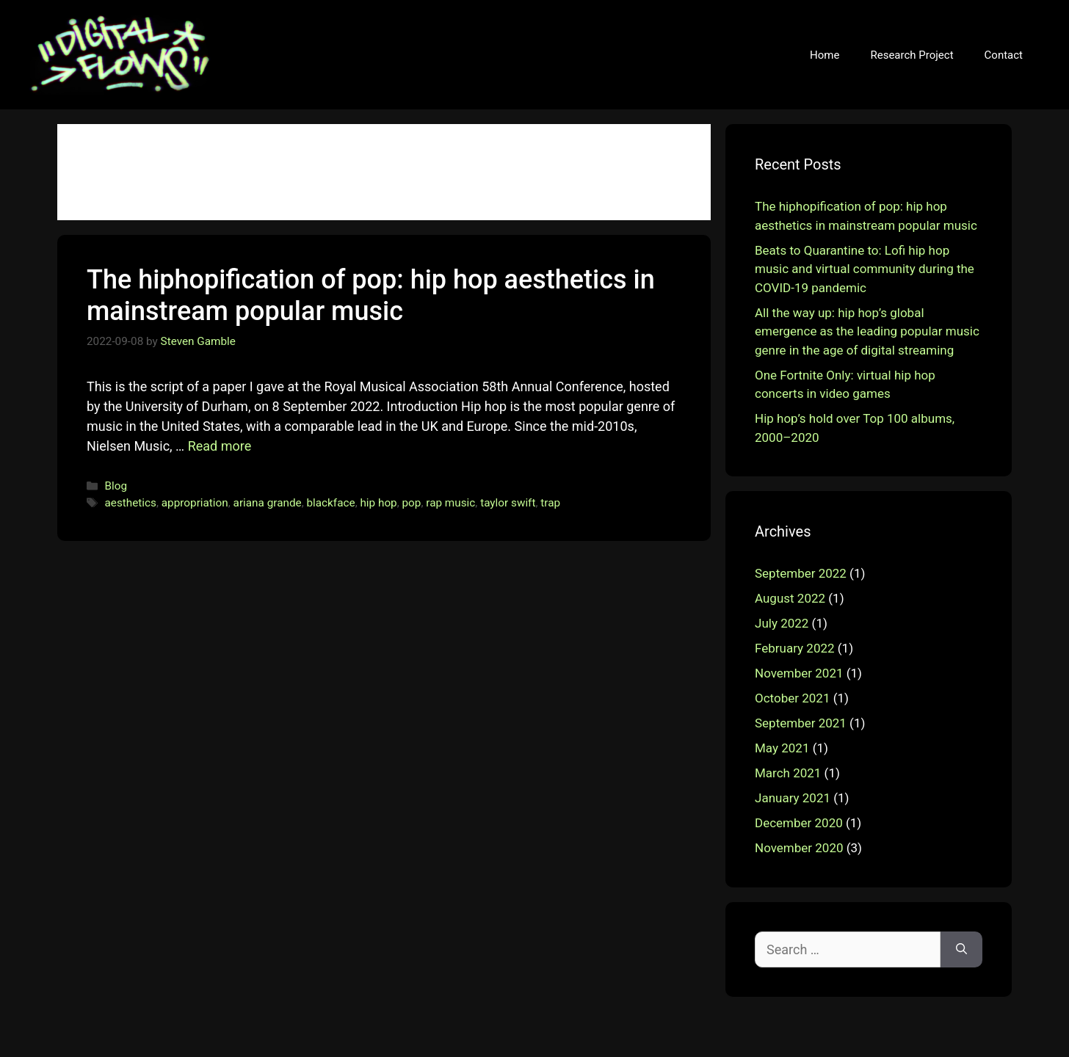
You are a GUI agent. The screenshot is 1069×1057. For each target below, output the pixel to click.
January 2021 (792, 798)
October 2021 (792, 698)
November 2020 (799, 847)
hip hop (378, 502)
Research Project (911, 55)
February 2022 (795, 648)
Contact (1004, 55)
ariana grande (267, 502)
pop (411, 502)
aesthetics (130, 502)
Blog (115, 486)
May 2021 (782, 748)
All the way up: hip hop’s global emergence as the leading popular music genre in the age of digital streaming (867, 331)
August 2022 (790, 598)
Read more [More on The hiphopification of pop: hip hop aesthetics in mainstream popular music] (220, 446)
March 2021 (788, 773)
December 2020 (799, 823)
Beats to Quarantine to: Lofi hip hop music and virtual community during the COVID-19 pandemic (864, 269)
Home (824, 55)
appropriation (195, 502)
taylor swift (507, 502)
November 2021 (799, 673)
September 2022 (801, 573)
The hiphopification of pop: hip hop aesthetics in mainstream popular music (371, 295)
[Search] (961, 949)
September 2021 (801, 723)
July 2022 (781, 623)
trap (550, 502)
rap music (450, 502)
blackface (330, 502)
